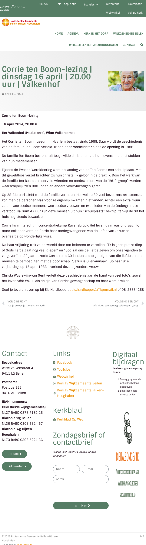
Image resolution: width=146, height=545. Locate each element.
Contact (129, 47)
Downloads (85, 14)
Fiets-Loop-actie (82, 4)
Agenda (73, 36)
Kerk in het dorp (96, 36)
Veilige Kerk (134, 14)
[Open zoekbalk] (142, 47)
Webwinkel (109, 14)
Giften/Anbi (133, 4)
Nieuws (56, 4)
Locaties (109, 5)
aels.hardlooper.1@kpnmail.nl (93, 292)
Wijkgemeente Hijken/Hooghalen (93, 47)
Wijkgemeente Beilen (128, 36)
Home (59, 36)
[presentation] (81, 494)
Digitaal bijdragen (128, 361)
